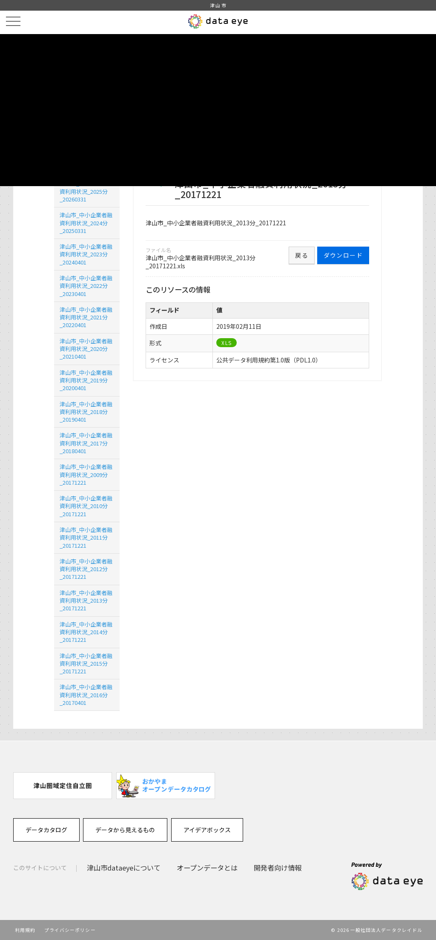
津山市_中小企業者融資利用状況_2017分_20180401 (86, 442)
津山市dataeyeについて (124, 867)
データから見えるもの (125, 829)
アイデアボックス (207, 829)
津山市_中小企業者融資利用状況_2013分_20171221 (86, 600)
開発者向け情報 (277, 867)
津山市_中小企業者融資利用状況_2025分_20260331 (86, 191)
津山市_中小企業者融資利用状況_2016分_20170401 (86, 694)
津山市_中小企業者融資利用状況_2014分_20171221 (86, 632)
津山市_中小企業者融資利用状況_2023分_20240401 (86, 254)
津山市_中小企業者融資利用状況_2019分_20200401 (86, 380)
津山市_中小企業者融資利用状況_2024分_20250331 (86, 222)
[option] (62, 785)
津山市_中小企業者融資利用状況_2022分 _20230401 (86, 285)
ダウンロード (343, 255)
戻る (301, 255)
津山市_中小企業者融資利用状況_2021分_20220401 (86, 317)
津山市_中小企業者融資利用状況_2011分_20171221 (86, 537)
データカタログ (46, 829)
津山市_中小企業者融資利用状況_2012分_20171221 (86, 569)
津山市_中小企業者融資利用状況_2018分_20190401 (86, 411)
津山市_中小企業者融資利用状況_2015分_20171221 (86, 663)
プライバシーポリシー (70, 929)
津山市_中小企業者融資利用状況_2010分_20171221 (86, 505)
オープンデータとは (207, 867)
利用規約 (25, 929)
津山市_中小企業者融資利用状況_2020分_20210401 (86, 348)
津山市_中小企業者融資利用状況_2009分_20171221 (86, 474)
